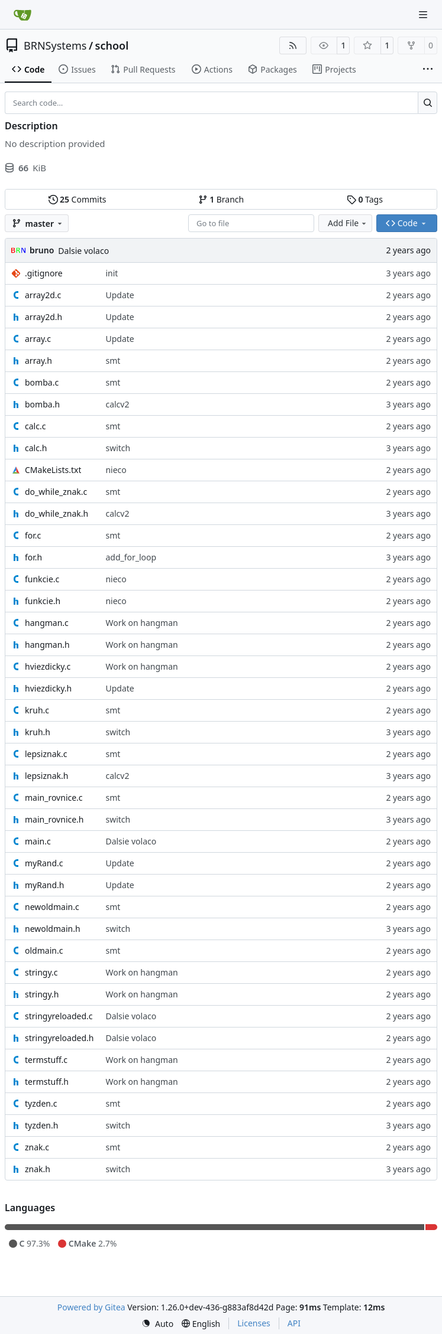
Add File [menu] (348, 223)
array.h (38, 360)
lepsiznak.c (46, 753)
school (112, 45)
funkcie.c (42, 579)
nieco (115, 469)
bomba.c (42, 382)
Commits (78, 199)
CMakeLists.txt (53, 469)
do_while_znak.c (56, 491)
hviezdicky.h (48, 688)
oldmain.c (44, 950)
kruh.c (37, 710)
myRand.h (44, 885)
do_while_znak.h (56, 513)
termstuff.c (46, 1059)
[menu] (157, 1323)
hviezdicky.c (47, 666)
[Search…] (427, 103)
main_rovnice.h (54, 819)
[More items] (427, 70)
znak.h (37, 1169)
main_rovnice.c (54, 797)
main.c (38, 841)
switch (117, 448)
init (111, 273)
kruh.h (37, 732)
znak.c (37, 1147)
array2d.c (43, 295)
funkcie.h (42, 600)
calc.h (36, 448)
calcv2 (117, 404)
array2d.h (43, 316)
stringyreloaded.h (59, 1037)
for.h (33, 557)
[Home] (22, 14)
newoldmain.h (52, 928)
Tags (365, 199)
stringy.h (42, 994)
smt (112, 360)
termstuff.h (47, 1081)
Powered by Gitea (91, 1307)
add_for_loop (130, 557)
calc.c (35, 426)
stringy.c (41, 972)
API (294, 1323)
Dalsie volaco (83, 250)
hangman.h (47, 644)
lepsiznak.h (46, 775)
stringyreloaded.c (58, 1016)
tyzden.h (41, 1125)
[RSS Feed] (293, 45)
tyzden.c (41, 1103)
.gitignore (44, 273)
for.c (33, 535)
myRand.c (44, 863)
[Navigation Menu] (424, 14)
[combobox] (251, 223)
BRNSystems (55, 45)
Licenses (253, 1323)
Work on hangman (141, 622)
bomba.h (42, 404)
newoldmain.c (52, 906)
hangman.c (47, 622)
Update (119, 295)
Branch (221, 199)
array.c (38, 338)
